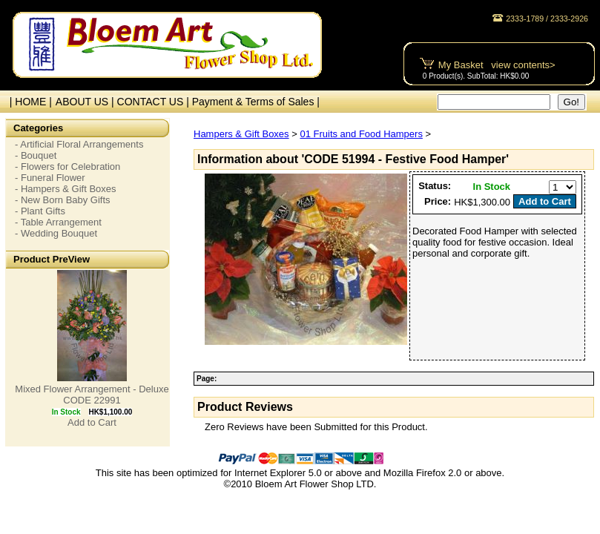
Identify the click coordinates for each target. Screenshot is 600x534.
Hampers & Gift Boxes (241, 133)
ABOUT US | (86, 102)
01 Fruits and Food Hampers (361, 133)
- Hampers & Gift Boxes (65, 188)
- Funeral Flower (50, 177)
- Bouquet (35, 155)
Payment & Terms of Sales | (256, 102)
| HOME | (28, 102)
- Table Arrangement (58, 222)
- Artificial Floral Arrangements (79, 144)
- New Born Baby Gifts (63, 199)
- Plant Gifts (40, 211)
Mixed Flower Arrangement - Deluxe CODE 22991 (91, 394)
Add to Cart (91, 422)
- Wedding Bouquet (56, 233)
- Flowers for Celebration (67, 166)
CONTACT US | (154, 102)
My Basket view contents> (497, 64)
